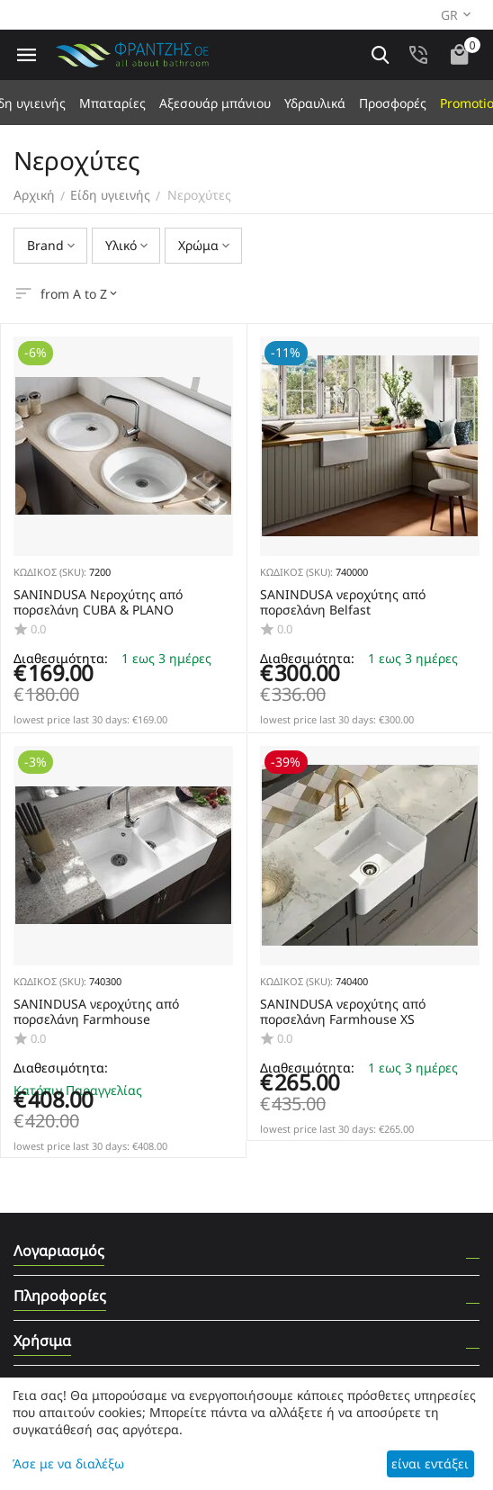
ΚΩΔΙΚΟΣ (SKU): (49, 572)
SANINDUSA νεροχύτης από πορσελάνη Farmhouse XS (343, 1012)
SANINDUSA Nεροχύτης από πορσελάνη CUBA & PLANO (98, 603)
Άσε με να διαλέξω (68, 1463)
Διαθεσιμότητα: (60, 1067)
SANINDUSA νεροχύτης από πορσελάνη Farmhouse (96, 1012)
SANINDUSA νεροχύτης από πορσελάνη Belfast (343, 603)
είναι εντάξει (430, 1463)
